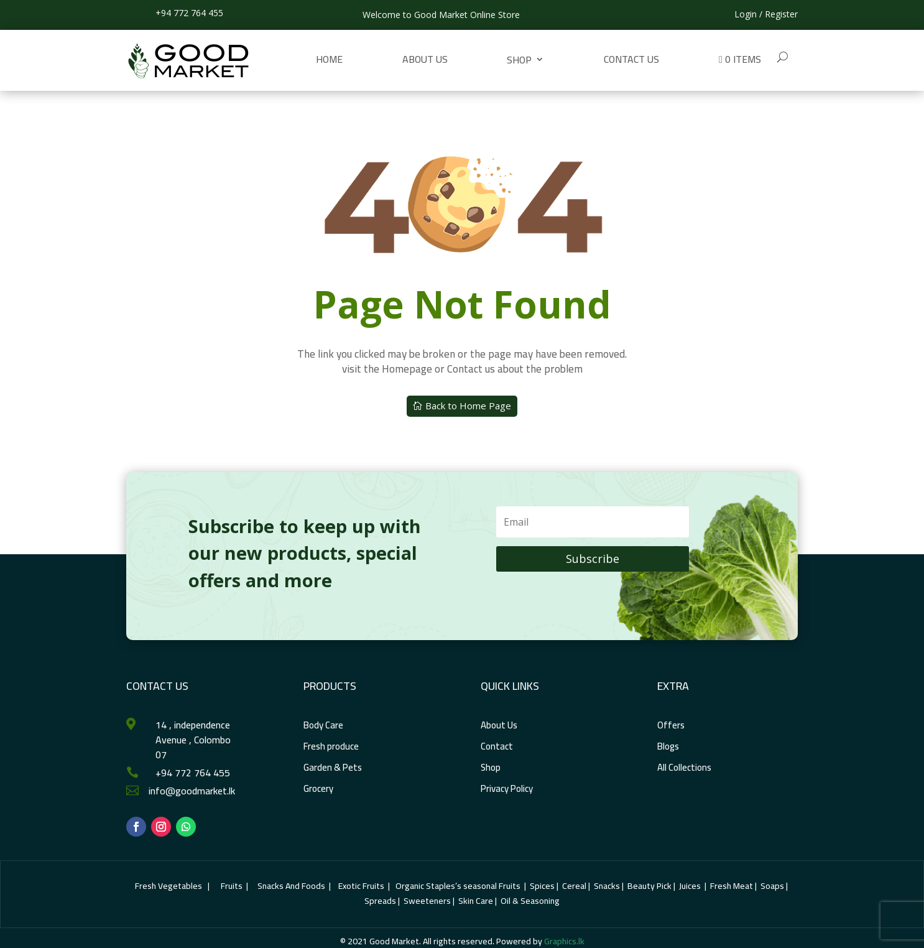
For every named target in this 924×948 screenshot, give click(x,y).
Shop (519, 59)
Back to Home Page (468, 405)
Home (329, 59)
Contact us (631, 59)
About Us (425, 59)
